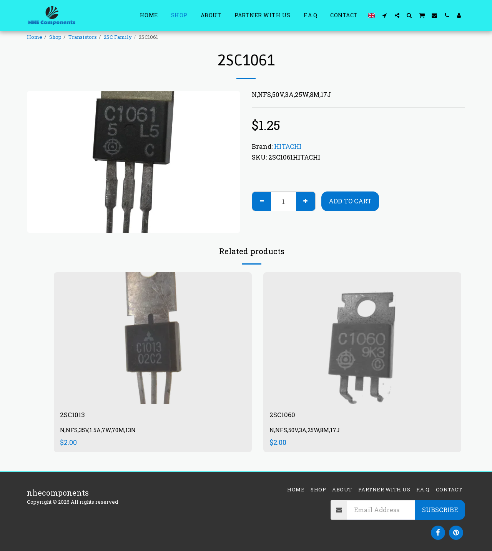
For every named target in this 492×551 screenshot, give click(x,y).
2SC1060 (284, 416)
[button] (385, 15)
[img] (153, 338)
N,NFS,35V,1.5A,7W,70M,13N (101, 432)
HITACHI (287, 146)
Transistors (82, 36)
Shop (55, 36)
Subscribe (440, 510)
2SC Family (118, 36)
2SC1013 (74, 416)
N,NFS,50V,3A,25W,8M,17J (308, 432)
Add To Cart (350, 201)
